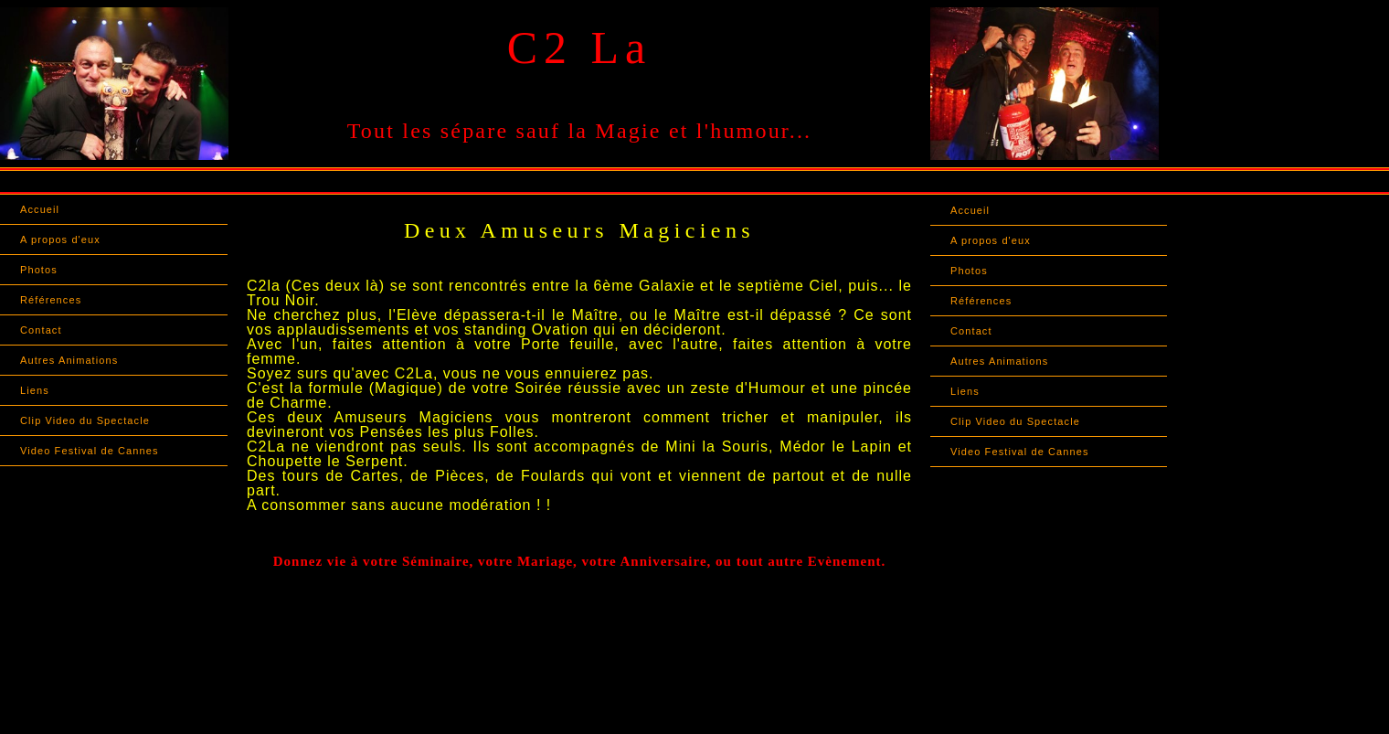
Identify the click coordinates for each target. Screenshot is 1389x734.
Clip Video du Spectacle (85, 420)
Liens (34, 390)
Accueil (39, 209)
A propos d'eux (60, 239)
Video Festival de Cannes (89, 450)
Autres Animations (69, 360)
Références (50, 299)
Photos (39, 269)
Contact (41, 329)
